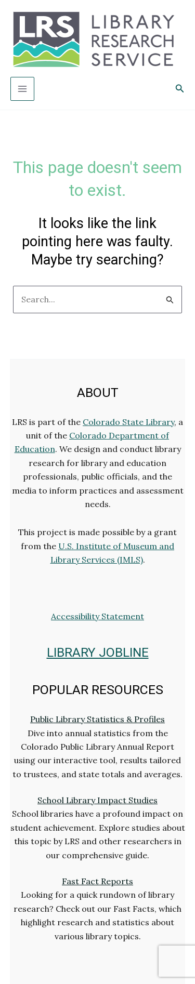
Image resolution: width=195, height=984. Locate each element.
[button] (180, 89)
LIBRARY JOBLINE (98, 652)
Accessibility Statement (97, 616)
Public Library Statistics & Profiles (97, 719)
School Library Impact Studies (97, 800)
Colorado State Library (128, 422)
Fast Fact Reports (97, 881)
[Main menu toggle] (22, 89)
